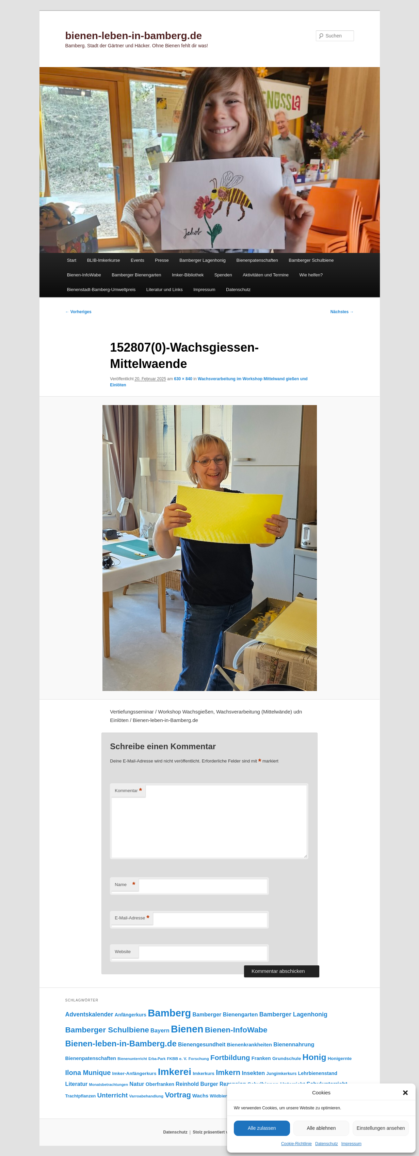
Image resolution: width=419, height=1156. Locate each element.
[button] (405, 1092)
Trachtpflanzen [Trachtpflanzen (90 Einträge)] (80, 1095)
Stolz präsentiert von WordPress (224, 1132)
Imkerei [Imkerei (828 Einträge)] (174, 1071)
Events (137, 260)
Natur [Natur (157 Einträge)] (136, 1084)
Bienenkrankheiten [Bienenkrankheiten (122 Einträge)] (249, 1044)
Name (125, 885)
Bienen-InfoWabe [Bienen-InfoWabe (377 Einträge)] (236, 1030)
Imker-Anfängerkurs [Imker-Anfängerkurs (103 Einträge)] (134, 1073)
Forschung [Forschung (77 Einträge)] (199, 1058)
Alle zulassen (262, 1128)
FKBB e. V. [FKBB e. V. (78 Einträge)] (177, 1058)
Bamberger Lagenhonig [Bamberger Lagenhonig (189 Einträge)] (293, 1014)
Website (123, 951)
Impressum (351, 1143)
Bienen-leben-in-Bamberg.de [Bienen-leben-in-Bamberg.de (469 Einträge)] (121, 1043)
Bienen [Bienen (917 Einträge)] (187, 1029)
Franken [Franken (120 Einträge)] (261, 1058)
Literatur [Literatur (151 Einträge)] (76, 1084)
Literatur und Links (164, 289)
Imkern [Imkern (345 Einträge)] (228, 1072)
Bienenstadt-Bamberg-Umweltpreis (101, 289)
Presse (161, 260)
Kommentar (128, 791)
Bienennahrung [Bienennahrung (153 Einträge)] (293, 1044)
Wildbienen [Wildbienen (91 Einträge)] (221, 1095)
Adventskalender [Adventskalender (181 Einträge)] (89, 1014)
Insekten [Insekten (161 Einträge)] (253, 1073)
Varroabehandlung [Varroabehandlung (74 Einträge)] (146, 1096)
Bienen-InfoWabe (84, 274)
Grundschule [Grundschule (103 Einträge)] (286, 1058)
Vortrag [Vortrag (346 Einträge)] (178, 1095)
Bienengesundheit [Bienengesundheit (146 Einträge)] (201, 1044)
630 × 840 (183, 378)
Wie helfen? (311, 274)
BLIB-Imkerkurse (103, 260)
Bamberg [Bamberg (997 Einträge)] (169, 1012)
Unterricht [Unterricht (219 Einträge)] (112, 1095)
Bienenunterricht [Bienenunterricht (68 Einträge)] (132, 1059)
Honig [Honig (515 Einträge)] (314, 1057)
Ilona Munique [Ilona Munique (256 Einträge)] (88, 1072)
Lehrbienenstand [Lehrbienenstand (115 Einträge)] (317, 1073)
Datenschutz (326, 1143)
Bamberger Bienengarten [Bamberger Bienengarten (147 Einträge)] (225, 1014)
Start (71, 260)
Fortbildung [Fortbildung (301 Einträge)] (230, 1057)
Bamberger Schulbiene (311, 260)
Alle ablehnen (321, 1128)
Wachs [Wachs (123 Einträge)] (200, 1095)
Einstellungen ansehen (381, 1128)
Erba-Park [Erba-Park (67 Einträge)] (156, 1059)
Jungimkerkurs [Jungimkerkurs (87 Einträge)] (281, 1073)
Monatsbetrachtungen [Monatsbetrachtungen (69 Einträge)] (108, 1084)
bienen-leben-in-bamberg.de (133, 35)
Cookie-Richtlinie (296, 1143)
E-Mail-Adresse (132, 918)
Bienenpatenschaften (257, 260)
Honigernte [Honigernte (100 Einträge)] (340, 1058)
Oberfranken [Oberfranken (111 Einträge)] (160, 1084)
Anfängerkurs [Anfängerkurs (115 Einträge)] (130, 1014)
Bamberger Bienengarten (136, 274)
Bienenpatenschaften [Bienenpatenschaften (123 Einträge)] (90, 1058)
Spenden (223, 274)
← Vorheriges (78, 311)
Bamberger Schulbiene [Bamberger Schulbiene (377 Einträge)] (107, 1030)
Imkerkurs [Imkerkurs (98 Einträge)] (203, 1073)
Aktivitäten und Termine (266, 274)
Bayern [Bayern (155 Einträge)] (160, 1030)
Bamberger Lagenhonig (202, 260)
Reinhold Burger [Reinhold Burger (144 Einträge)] (197, 1084)
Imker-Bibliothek (188, 274)
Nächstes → (342, 311)
